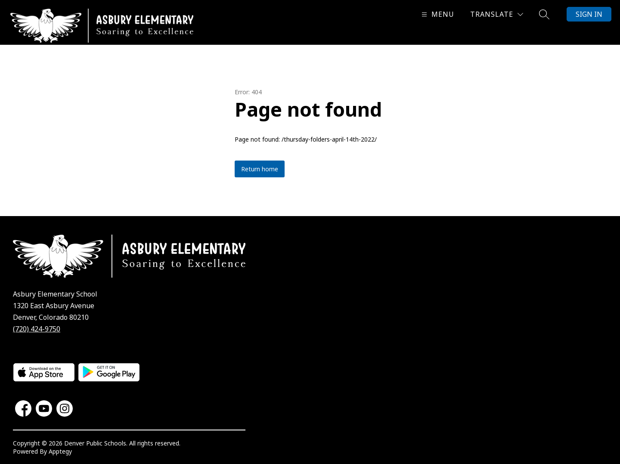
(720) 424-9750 (36, 329)
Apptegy (60, 451)
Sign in (589, 14)
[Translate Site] (496, 14)
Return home (259, 169)
